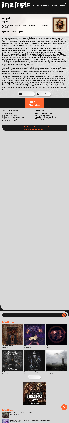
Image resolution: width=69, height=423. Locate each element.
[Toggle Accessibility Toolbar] (64, 407)
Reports (55, 6)
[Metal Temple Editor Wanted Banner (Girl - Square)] (34, 404)
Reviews (36, 6)
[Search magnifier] (64, 315)
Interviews (45, 6)
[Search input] (32, 315)
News (62, 6)
